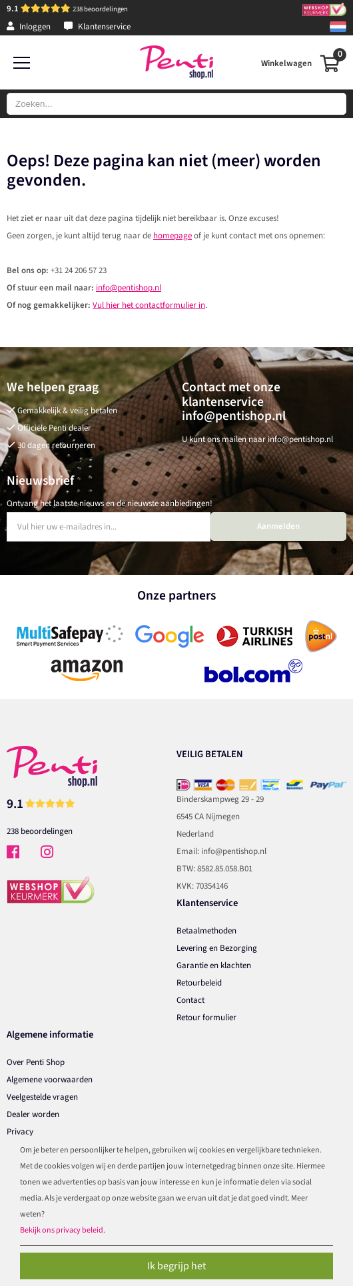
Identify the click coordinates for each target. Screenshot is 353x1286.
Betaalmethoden (206, 931)
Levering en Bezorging (216, 948)
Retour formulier (206, 1018)
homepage (172, 236)
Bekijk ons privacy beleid (61, 1230)
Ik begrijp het (176, 1266)
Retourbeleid (199, 983)
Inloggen (29, 27)
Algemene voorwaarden (50, 1080)
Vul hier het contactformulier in (149, 305)
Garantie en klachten (213, 965)
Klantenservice (97, 27)
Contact (190, 1000)
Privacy (20, 1132)
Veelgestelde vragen (42, 1097)
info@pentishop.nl (128, 288)
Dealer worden (33, 1114)
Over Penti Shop (36, 1062)
